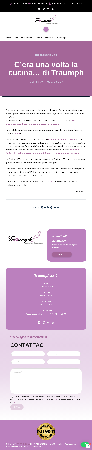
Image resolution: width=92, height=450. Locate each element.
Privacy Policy (23, 446)
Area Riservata (58, 3)
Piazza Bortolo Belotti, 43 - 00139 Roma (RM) (46, 314)
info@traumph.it (39, 3)
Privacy (55, 399)
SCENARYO (11, 446)
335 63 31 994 (46, 305)
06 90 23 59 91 (20, 3)
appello (49, 181)
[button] (74, 3)
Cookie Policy (37, 446)
